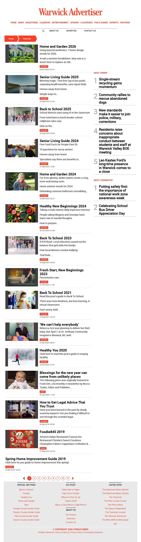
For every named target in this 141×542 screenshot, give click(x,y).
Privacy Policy (76, 532)
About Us (54, 30)
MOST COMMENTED (103, 180)
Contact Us (90, 30)
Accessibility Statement (93, 532)
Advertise (71, 30)
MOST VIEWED (100, 72)
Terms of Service (62, 532)
